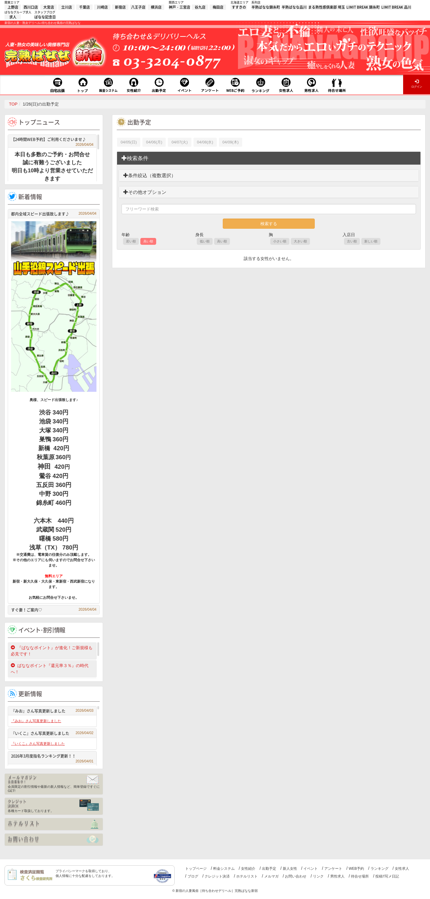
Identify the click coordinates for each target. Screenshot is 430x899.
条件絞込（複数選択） (149, 175)
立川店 (66, 7)
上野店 (12, 7)
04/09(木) (230, 142)
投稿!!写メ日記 (387, 876)
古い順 (352, 241)
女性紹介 (248, 868)
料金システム (224, 868)
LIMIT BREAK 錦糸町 (363, 7)
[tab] (268, 158)
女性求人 (402, 868)
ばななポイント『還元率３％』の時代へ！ (49, 668)
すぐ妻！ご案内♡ (53, 609)
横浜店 (156, 7)
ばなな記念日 (45, 17)
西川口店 (31, 7)
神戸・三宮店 (179, 7)
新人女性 (290, 868)
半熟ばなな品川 (294, 7)
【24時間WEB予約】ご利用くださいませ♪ (52, 140)
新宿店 (120, 7)
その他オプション (144, 192)
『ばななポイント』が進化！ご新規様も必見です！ (52, 650)
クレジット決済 (217, 876)
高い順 (148, 241)
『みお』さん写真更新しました (52, 711)
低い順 (205, 241)
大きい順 (300, 241)
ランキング (379, 868)
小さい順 (279, 241)
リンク (318, 876)
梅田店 (218, 7)
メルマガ (271, 876)
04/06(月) (154, 142)
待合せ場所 (360, 876)
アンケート (333, 868)
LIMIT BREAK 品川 (396, 7)
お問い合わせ (295, 876)
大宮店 (48, 7)
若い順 (131, 241)
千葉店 (84, 7)
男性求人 (337, 876)
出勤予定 (269, 868)
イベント (310, 868)
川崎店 (102, 7)
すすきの (239, 7)
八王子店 (138, 7)
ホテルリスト (247, 876)
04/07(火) (179, 142)
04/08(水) (205, 142)
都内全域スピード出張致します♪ (53, 213)
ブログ (193, 876)
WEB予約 (356, 868)
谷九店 (200, 7)
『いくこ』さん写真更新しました (52, 733)
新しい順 (370, 241)
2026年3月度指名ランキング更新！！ (52, 756)
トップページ (196, 868)
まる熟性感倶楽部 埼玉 (326, 7)
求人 (12, 17)
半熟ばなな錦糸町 (265, 7)
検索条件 (135, 158)
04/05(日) (129, 142)
